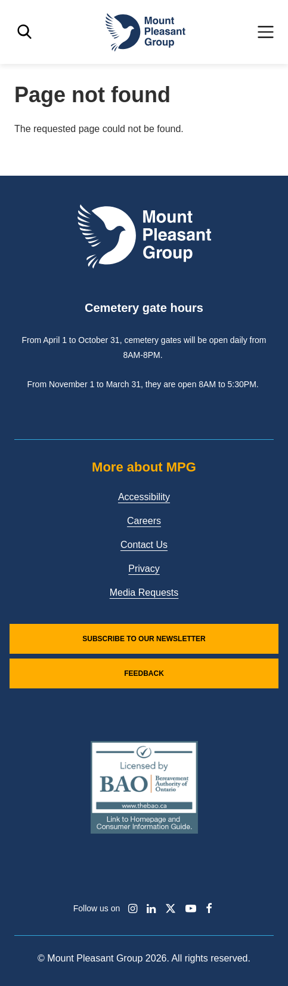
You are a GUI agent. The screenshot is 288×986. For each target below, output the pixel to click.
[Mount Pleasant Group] (144, 32)
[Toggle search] (24, 32)
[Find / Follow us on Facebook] (209, 908)
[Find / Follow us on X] (170, 908)
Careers (144, 521)
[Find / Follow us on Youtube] (191, 908)
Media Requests (144, 592)
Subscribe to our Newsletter (143, 639)
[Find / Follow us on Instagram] (133, 908)
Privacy (143, 569)
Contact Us (144, 545)
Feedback (144, 673)
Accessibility (144, 497)
